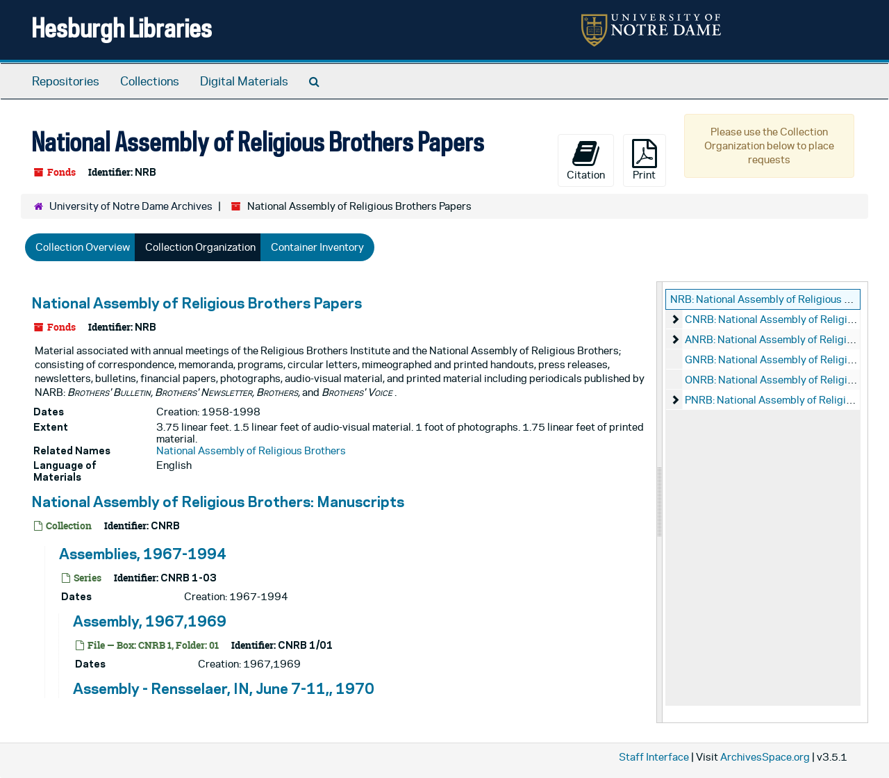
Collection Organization (200, 247)
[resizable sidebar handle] (660, 502)
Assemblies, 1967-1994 (142, 553)
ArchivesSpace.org (765, 757)
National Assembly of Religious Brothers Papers (196, 303)
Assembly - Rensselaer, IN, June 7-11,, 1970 (223, 688)
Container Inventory (317, 247)
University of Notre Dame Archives (131, 206)
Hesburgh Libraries (121, 27)
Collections (149, 81)
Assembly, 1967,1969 (149, 621)
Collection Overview (82, 247)
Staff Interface (654, 757)
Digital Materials (244, 81)
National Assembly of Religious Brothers (251, 450)
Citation (586, 160)
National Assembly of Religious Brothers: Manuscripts (217, 501)
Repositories (65, 81)
